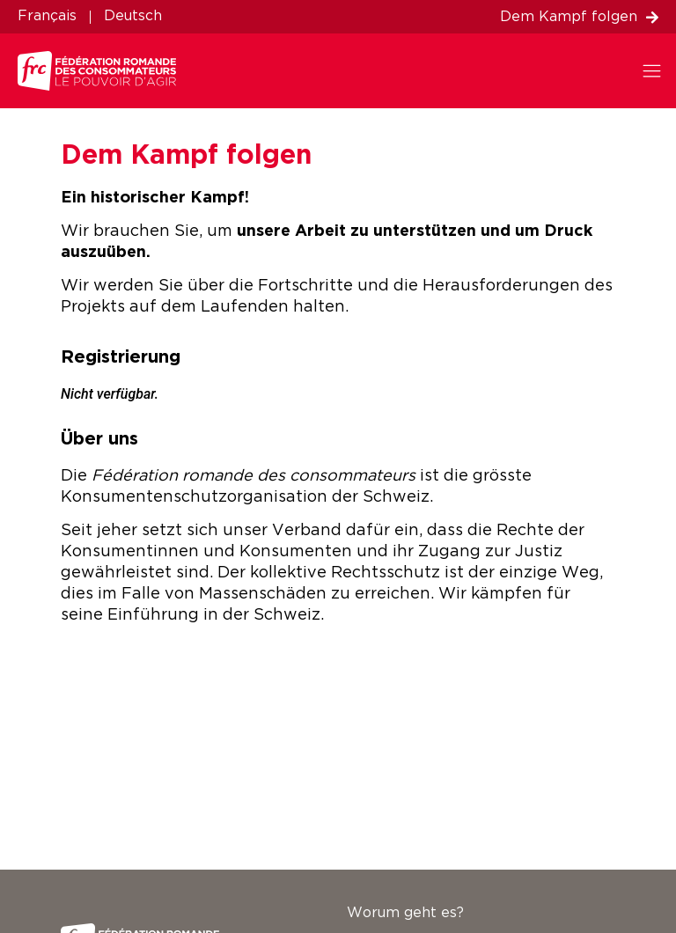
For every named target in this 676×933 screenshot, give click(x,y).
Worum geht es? (405, 913)
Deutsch (133, 16)
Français (47, 16)
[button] (656, 70)
